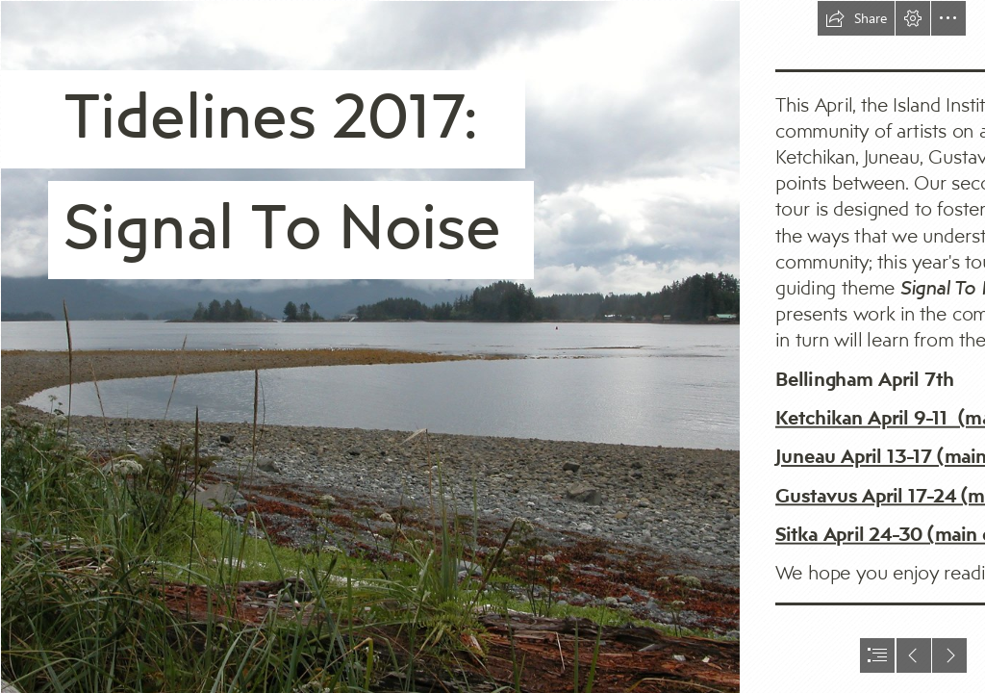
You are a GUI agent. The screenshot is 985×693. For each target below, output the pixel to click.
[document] (492, 346)
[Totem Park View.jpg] (369, 346)
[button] (856, 18)
